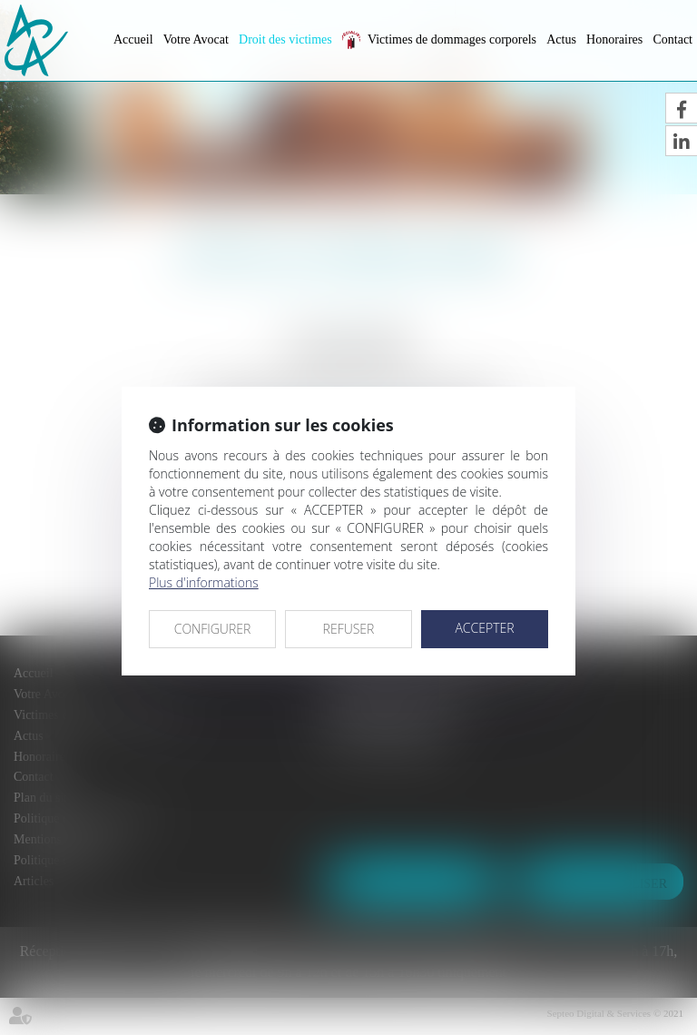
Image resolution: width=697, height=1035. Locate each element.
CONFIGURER (212, 628)
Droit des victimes (285, 39)
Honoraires (614, 39)
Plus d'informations (204, 582)
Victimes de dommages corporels (452, 39)
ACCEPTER (484, 627)
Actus (561, 39)
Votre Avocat (196, 39)
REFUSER (349, 628)
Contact (672, 39)
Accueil (133, 39)
